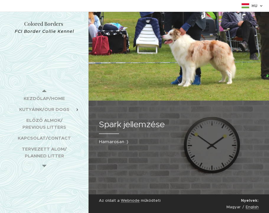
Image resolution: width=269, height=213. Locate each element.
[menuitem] (44, 98)
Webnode (130, 200)
